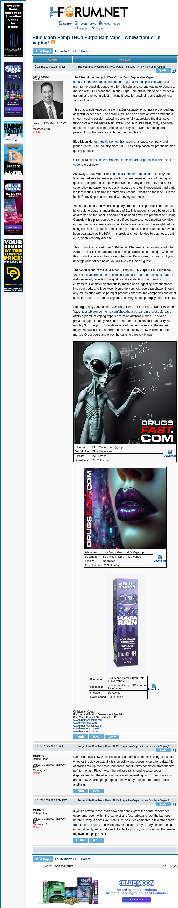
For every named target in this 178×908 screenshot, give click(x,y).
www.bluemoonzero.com (87, 731)
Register (82, 28)
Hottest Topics (111, 23)
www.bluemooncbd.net (86, 728)
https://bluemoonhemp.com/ (132, 174)
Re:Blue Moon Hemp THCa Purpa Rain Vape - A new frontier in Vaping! (128, 746)
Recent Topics (87, 23)
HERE (85, 160)
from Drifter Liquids (86, 825)
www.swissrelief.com (85, 722)
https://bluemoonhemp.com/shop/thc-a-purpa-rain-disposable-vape (118, 82)
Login (97, 28)
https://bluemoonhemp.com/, (117, 141)
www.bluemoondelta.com (87, 725)
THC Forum (82, 51)
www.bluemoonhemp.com (88, 720)
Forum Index (64, 51)
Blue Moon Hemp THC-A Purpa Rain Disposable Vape (116, 77)
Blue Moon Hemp (85, 141)
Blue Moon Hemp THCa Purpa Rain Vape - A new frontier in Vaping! (126, 66)
